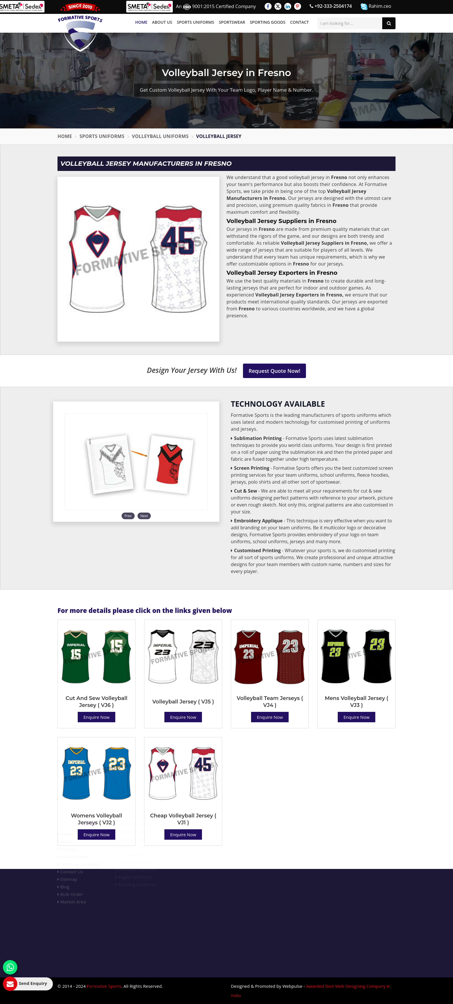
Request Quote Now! (274, 370)
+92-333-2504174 (331, 6)
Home (141, 22)
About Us (162, 22)
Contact (299, 22)
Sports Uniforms (195, 22)
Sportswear (232, 22)
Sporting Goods (267, 22)
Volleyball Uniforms (160, 136)
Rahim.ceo (376, 6)
